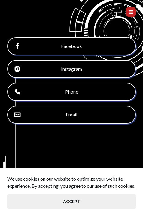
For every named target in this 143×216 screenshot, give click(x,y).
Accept (71, 201)
